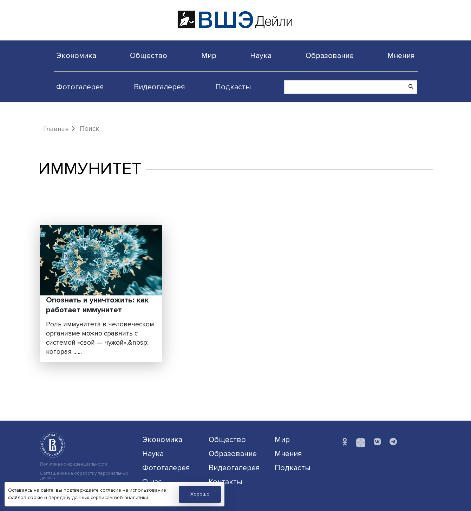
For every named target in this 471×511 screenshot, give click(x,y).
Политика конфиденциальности (73, 464)
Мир (208, 55)
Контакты (225, 481)
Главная (56, 129)
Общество (148, 55)
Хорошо (200, 494)
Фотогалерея (80, 86)
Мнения (401, 55)
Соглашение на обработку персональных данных (84, 475)
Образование (330, 55)
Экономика (76, 55)
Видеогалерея (159, 86)
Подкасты (233, 86)
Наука (261, 55)
